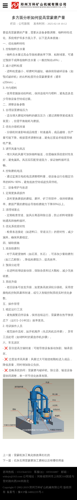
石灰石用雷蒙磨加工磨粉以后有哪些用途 (39, 460)
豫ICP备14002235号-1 (30, 491)
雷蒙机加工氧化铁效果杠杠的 (32, 455)
